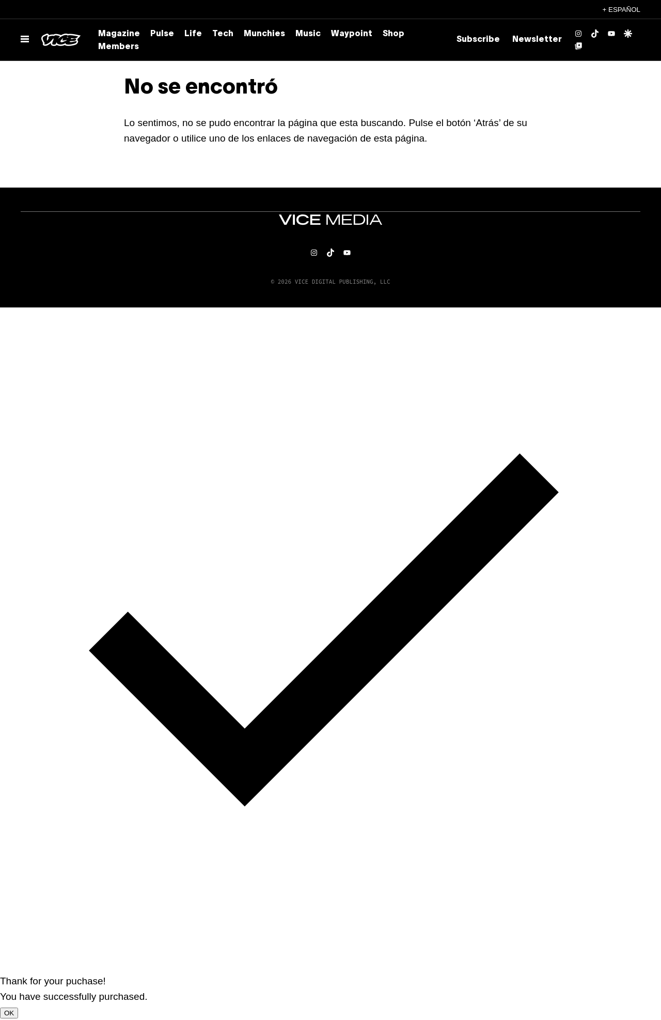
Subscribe (478, 39)
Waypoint (351, 34)
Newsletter (537, 39)
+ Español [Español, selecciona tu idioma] (621, 9)
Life (193, 34)
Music (308, 34)
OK (9, 1013)
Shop (393, 34)
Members (118, 47)
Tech (222, 34)
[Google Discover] (628, 33)
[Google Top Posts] (578, 46)
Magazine (119, 34)
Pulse (162, 34)
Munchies (264, 34)
